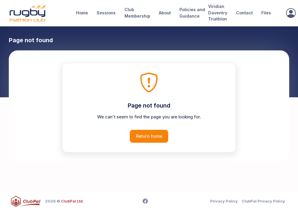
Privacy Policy (224, 201)
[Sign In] (290, 13)
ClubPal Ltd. (72, 201)
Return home (149, 136)
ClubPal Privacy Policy (263, 201)
